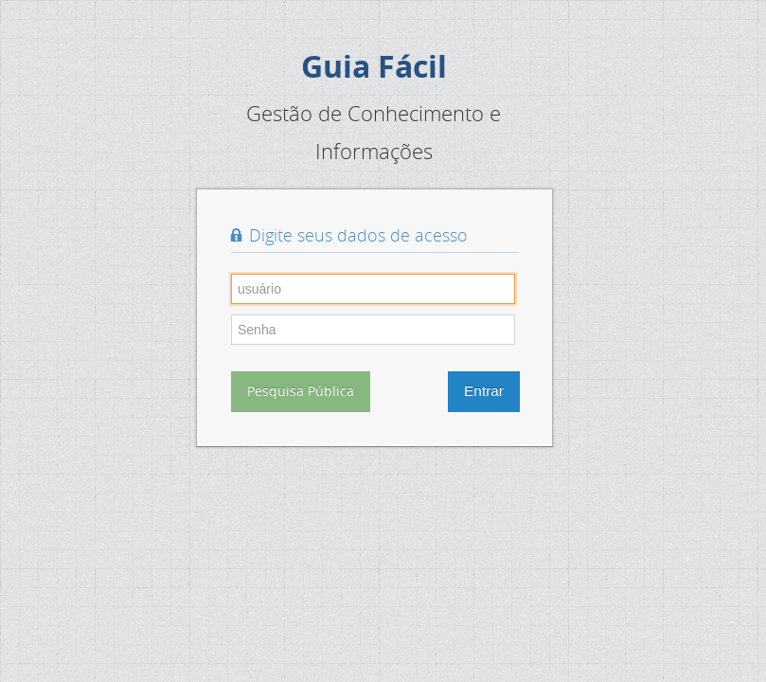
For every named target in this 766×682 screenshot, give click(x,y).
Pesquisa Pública (300, 391)
